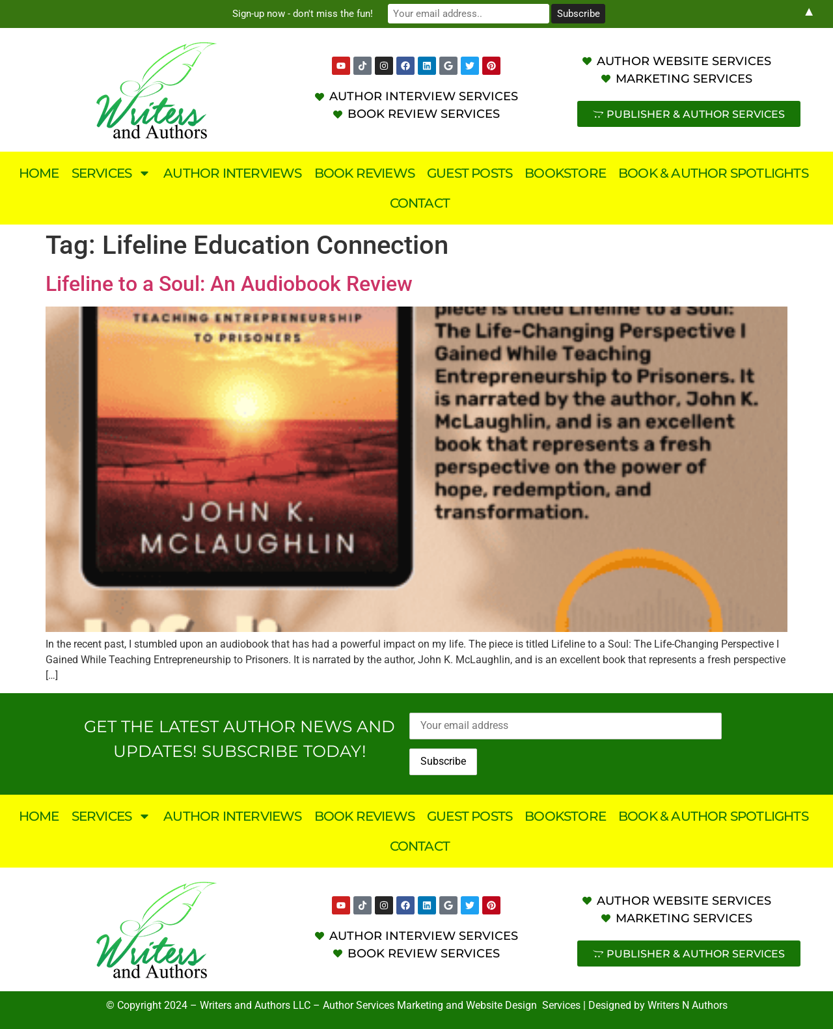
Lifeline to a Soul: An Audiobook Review (229, 283)
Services (112, 173)
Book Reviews (364, 173)
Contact (420, 203)
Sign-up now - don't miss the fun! (306, 14)
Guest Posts (469, 173)
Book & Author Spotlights (713, 173)
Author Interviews (232, 173)
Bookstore (565, 173)
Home (39, 173)
